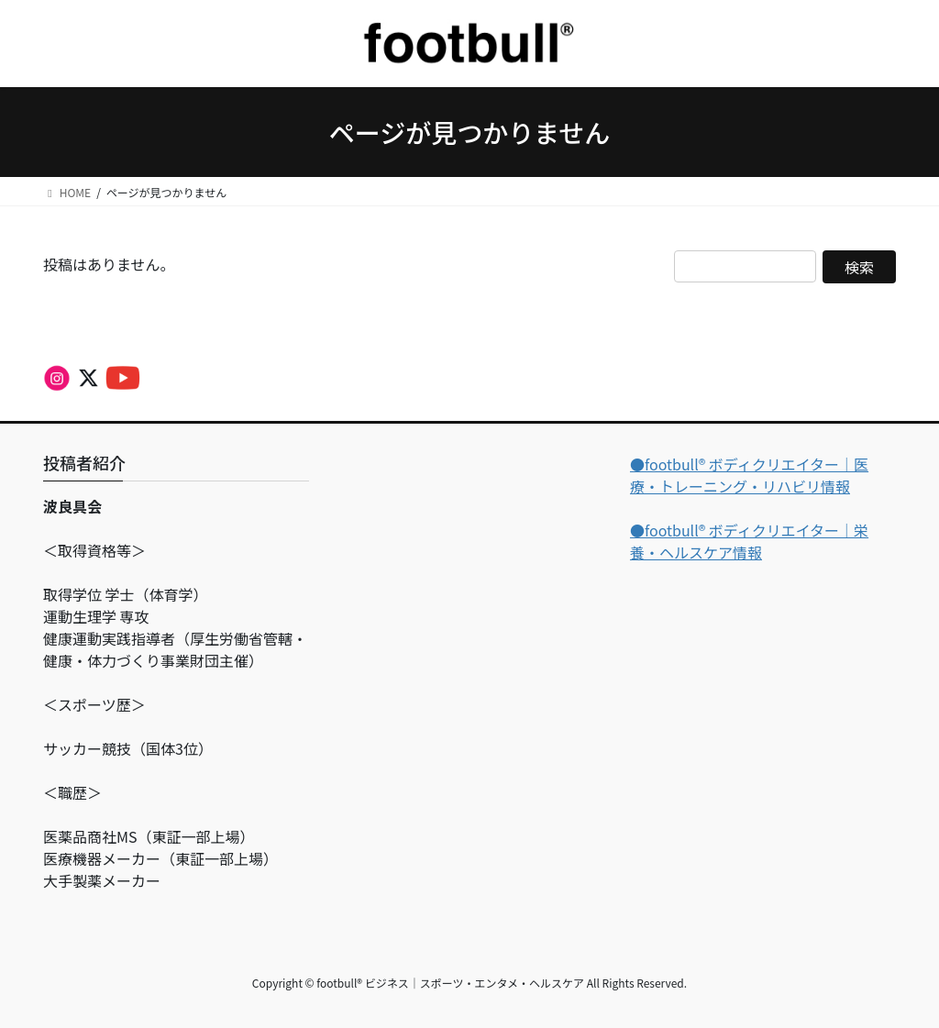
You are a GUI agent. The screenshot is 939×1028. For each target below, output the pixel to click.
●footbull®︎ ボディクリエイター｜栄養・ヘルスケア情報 (749, 541)
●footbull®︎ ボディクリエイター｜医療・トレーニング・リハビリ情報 (749, 475)
